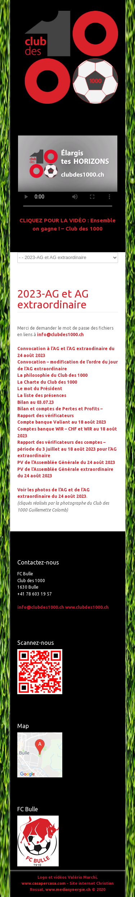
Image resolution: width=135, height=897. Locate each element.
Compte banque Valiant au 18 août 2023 (61, 422)
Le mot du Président (39, 388)
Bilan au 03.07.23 (35, 402)
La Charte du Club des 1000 (47, 382)
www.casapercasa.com (44, 883)
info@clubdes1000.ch (60, 334)
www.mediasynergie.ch (68, 889)
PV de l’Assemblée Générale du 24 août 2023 (66, 462)
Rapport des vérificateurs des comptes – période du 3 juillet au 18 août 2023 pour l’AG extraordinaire (67, 449)
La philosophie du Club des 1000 (52, 375)
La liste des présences (41, 395)
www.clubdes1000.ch (87, 607)
